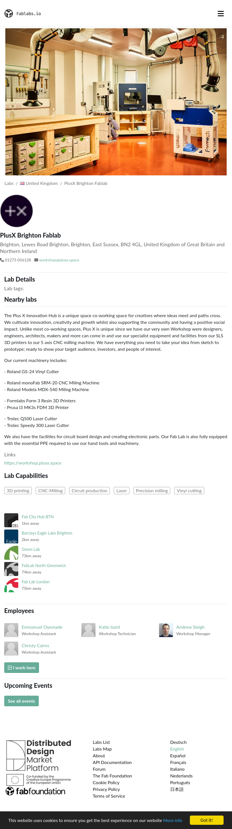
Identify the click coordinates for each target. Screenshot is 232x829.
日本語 (177, 789)
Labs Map (102, 748)
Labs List (101, 742)
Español (178, 755)
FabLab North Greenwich (44, 565)
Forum (99, 769)
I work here (21, 667)
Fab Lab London (36, 581)
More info (172, 820)
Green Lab (31, 549)
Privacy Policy (106, 789)
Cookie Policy (106, 782)
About (99, 755)
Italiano (177, 769)
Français (178, 762)
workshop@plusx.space (59, 259)
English (177, 748)
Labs (8, 183)
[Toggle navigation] (221, 13)
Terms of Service (109, 795)
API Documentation (112, 762)
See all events (21, 700)
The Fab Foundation (112, 775)
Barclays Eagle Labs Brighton (47, 533)
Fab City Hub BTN (38, 516)
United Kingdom (39, 183)
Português (180, 782)
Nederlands (181, 775)
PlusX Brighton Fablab (86, 183)
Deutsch (178, 742)
